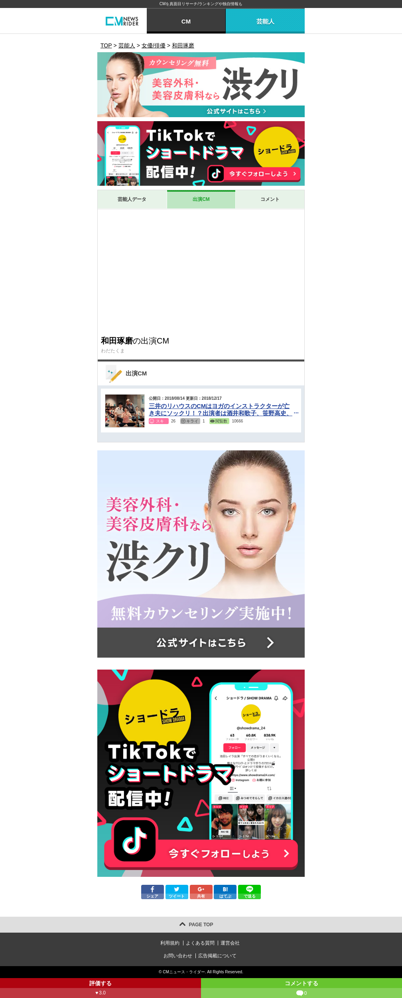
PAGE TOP (201, 924)
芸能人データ (132, 199)
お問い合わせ (178, 956)
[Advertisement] (201, 272)
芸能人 (265, 21)
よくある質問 (200, 943)
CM (186, 21)
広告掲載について (217, 956)
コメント (270, 199)
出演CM (201, 199)
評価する (100, 989)
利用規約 (169, 943)
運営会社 (230, 943)
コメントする (301, 989)
